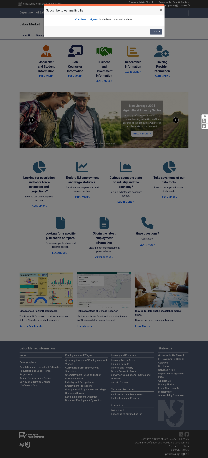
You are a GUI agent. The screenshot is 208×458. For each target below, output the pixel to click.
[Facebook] (204, 126)
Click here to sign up (86, 19)
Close (156, 31)
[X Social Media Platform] (204, 121)
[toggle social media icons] (204, 116)
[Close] (161, 10)
